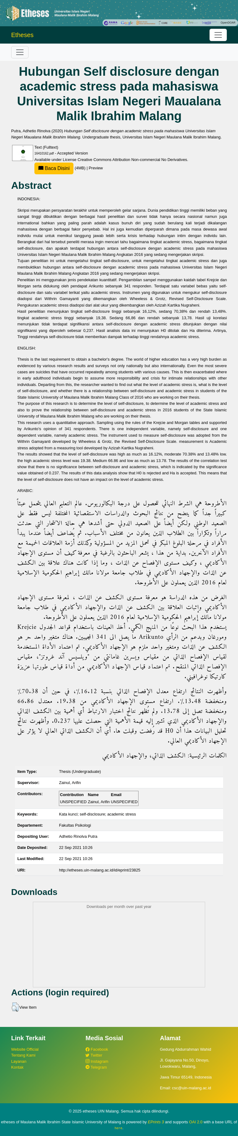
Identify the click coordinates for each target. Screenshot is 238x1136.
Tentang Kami (23, 1055)
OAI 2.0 (195, 1122)
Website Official (24, 1049)
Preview (96, 168)
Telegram (96, 1067)
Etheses (22, 35)
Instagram (97, 1061)
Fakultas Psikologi (75, 825)
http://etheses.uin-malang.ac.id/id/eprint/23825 (99, 870)
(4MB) (60, 168)
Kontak (17, 1067)
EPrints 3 (156, 1122)
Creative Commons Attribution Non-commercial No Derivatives (132, 159)
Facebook (97, 1049)
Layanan (18, 1061)
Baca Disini (53, 168)
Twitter (94, 1055)
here (118, 1128)
